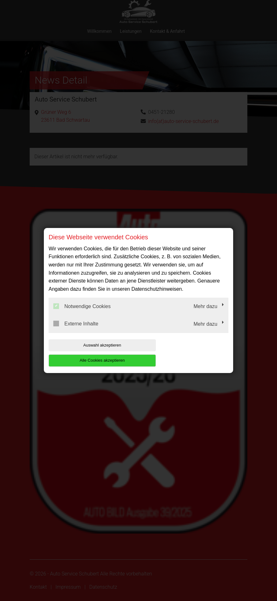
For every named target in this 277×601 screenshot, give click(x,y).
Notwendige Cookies (82, 314)
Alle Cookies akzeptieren (187, 352)
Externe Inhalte (75, 331)
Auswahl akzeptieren (89, 352)
